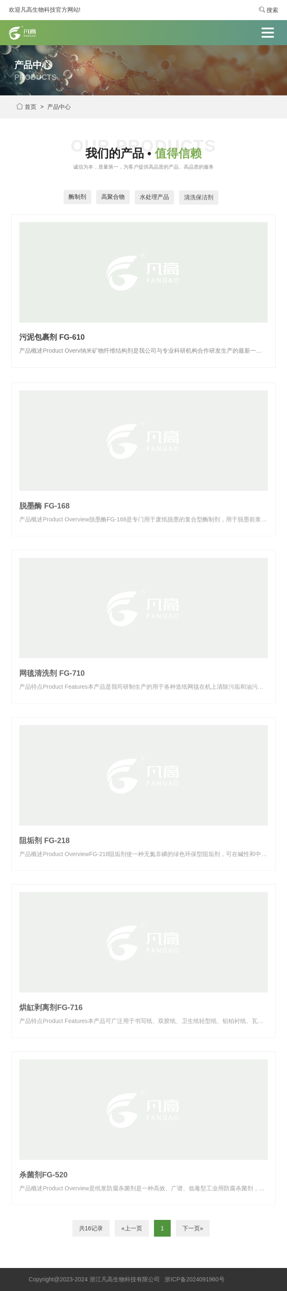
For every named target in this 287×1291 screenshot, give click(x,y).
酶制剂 (77, 197)
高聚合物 (113, 198)
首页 (26, 108)
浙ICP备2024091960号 (194, 1279)
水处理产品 (154, 198)
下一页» (192, 1228)
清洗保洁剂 (198, 200)
